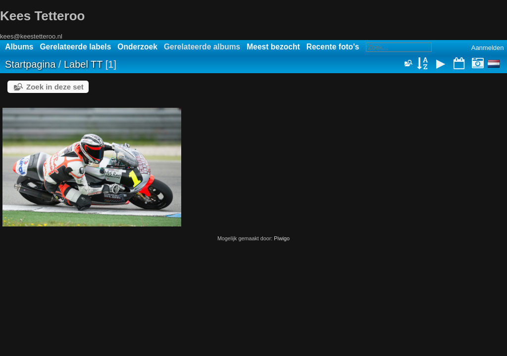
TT (96, 64)
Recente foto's (332, 47)
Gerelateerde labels (75, 47)
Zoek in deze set (55, 87)
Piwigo (282, 238)
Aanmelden (487, 47)
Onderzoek (137, 47)
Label (76, 64)
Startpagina (30, 64)
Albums (19, 47)
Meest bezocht (273, 47)
